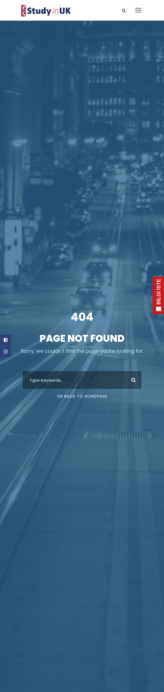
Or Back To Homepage (82, 396)
